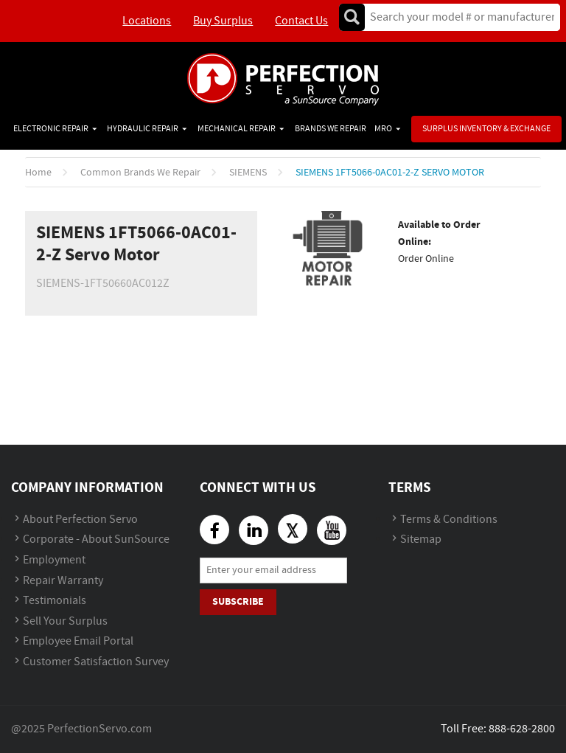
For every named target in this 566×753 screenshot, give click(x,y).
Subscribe (238, 601)
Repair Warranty (63, 581)
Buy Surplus (223, 21)
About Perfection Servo (80, 519)
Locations (146, 21)
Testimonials (54, 600)
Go (351, 17)
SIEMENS (248, 172)
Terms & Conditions (448, 519)
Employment (54, 560)
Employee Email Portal (78, 641)
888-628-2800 (522, 729)
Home (38, 172)
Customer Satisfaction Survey (96, 662)
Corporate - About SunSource (96, 539)
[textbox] (457, 17)
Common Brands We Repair (140, 172)
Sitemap (420, 539)
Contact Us (301, 21)
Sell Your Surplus (65, 621)
